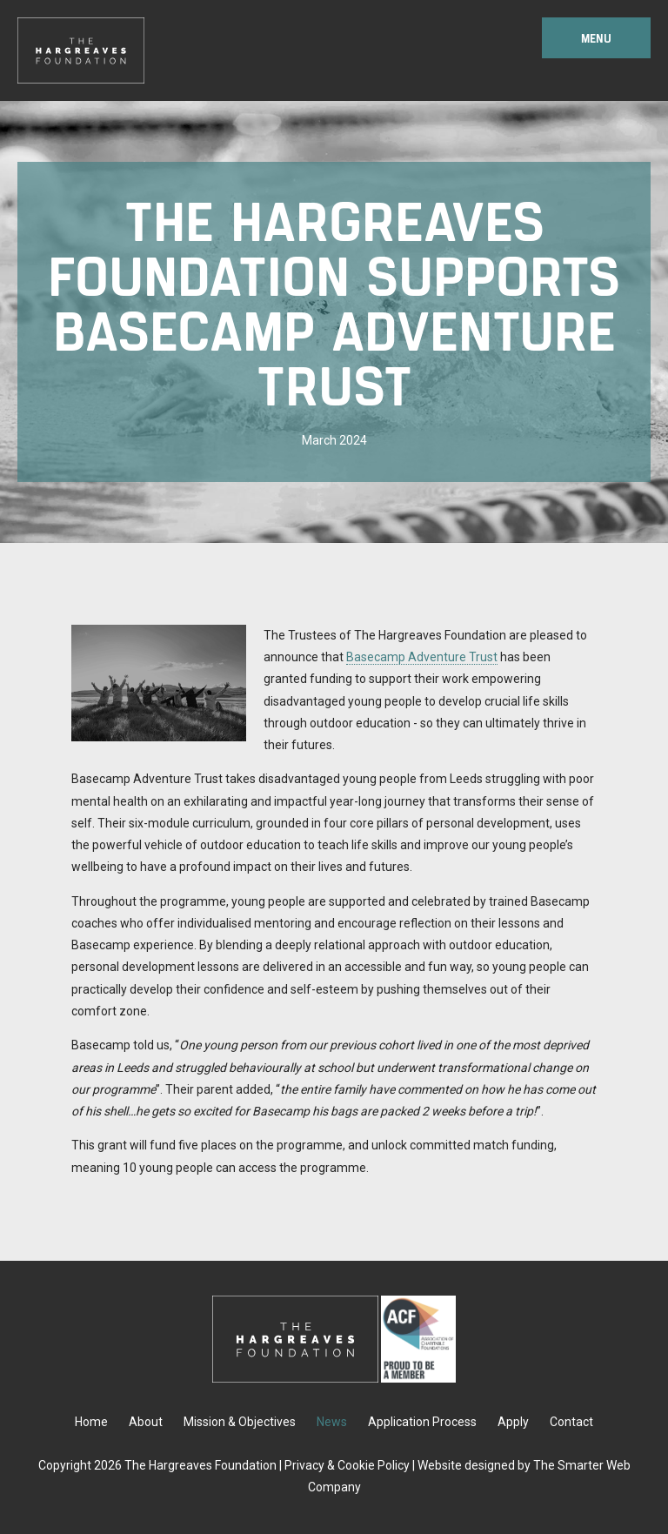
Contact (571, 1422)
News (332, 1422)
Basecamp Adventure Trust (422, 657)
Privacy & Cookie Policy (347, 1465)
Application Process (422, 1422)
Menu (595, 37)
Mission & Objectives (240, 1422)
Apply (513, 1422)
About (146, 1422)
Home (91, 1422)
